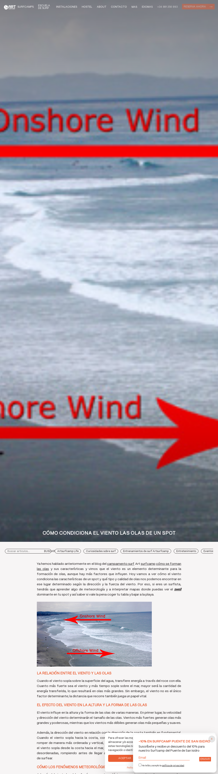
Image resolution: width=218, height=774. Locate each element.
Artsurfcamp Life (68, 551)
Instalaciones (66, 7)
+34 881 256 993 (167, 7)
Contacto (119, 7)
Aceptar (124, 758)
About (101, 7)
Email (164, 758)
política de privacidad (173, 766)
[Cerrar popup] (211, 739)
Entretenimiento (186, 551)
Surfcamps (25, 7)
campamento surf (120, 563)
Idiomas (147, 6)
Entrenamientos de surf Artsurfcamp (146, 551)
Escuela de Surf (44, 6)
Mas (134, 7)
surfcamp (148, 563)
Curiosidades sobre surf (101, 551)
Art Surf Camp (10, 7)
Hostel (87, 7)
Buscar (49, 551)
